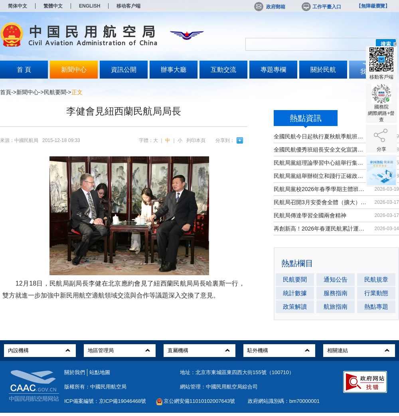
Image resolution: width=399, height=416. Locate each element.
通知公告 (336, 279)
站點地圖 (99, 372)
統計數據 (295, 293)
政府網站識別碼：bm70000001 (284, 401)
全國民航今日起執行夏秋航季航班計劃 (320, 136)
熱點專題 (376, 306)
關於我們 (74, 372)
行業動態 (376, 293)
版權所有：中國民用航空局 (95, 387)
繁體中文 (53, 6)
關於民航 (323, 69)
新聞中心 (74, 69)
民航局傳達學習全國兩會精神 (310, 215)
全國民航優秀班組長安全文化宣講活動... (320, 149)
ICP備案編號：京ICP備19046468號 (105, 401)
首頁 (5, 92)
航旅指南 (336, 306)
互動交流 (223, 69)
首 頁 (24, 69)
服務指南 (336, 293)
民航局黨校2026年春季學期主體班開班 (320, 189)
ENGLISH (89, 6)
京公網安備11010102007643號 (199, 401)
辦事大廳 (173, 69)
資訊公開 (123, 69)
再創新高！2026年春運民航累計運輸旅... (320, 228)
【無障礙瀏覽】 (373, 6)
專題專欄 (273, 69)
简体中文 (17, 6)
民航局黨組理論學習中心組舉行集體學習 (320, 163)
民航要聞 (55, 92)
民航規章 (376, 279)
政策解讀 (295, 306)
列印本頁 (195, 140)
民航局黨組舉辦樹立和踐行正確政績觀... (320, 176)
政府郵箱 (269, 7)
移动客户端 (128, 6)
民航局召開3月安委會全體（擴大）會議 (320, 202)
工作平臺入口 (320, 7)
